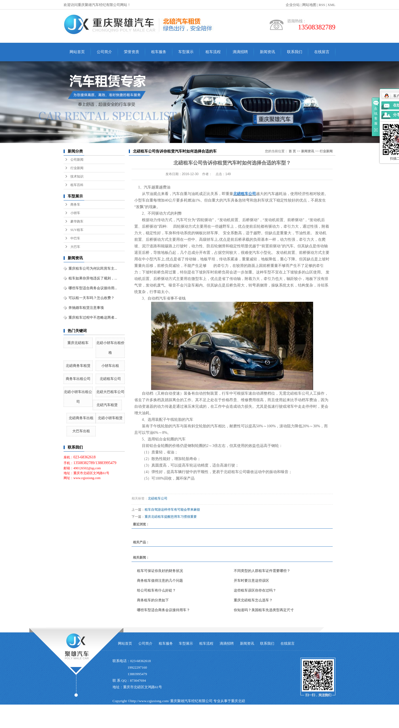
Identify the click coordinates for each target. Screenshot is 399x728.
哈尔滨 (170, 725)
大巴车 (75, 247)
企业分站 (293, 5)
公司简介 (104, 52)
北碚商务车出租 (81, 418)
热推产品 (120, 725)
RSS (322, 5)
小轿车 (75, 213)
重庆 (153, 725)
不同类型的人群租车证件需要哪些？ (262, 571)
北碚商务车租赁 (78, 366)
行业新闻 (76, 168)
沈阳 (160, 725)
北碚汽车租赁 (107, 405)
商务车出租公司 (78, 379)
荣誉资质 (131, 52)
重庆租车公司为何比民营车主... (92, 268)
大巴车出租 (81, 431)
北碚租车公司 (110, 379)
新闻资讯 (267, 52)
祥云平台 (172, 717)
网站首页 (77, 52)
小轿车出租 (110, 366)
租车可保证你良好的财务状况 (160, 571)
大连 (180, 725)
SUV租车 (76, 230)
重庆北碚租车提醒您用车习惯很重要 (171, 517)
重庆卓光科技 (209, 717)
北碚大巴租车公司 (110, 392)
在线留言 (321, 52)
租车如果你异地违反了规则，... (92, 278)
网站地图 (309, 5)
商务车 (75, 204)
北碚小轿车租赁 (110, 418)
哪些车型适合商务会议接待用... (92, 288)
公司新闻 (76, 160)
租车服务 (158, 52)
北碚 (228, 725)
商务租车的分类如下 (153, 600)
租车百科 (76, 185)
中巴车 (75, 238)
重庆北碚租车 (78, 343)
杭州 (196, 725)
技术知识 (76, 176)
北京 (220, 725)
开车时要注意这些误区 (251, 580)
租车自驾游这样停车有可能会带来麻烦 (172, 509)
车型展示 (186, 52)
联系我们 (294, 52)
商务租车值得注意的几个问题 (160, 580)
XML (331, 5)
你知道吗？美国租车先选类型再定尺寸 (264, 610)
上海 (212, 725)
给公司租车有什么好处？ (156, 590)
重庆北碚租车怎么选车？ (253, 600)
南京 (204, 725)
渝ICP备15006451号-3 (129, 717)
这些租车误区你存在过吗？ (255, 590)
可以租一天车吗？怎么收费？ (91, 298)
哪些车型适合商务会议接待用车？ (163, 610)
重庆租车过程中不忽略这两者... (92, 317)
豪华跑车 (76, 221)
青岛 (188, 725)
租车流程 (213, 52)
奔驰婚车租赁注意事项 (86, 308)
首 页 (292, 151)
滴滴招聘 (240, 52)
